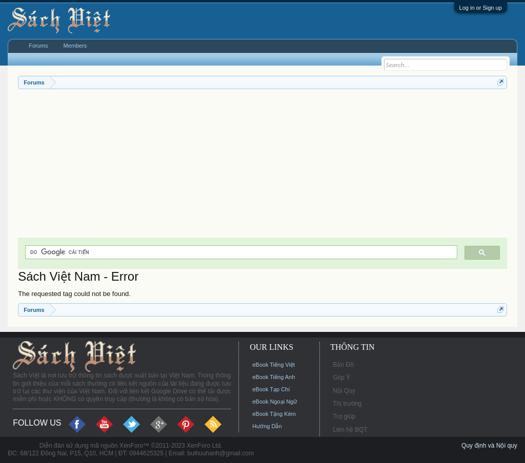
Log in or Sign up (480, 8)
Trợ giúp (344, 416)
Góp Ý (341, 377)
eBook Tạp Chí (271, 389)
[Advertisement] (262, 166)
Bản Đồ (343, 364)
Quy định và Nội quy (489, 445)
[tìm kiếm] (240, 252)
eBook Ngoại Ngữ (274, 401)
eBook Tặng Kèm (274, 414)
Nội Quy (344, 390)
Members (75, 46)
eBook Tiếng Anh (273, 377)
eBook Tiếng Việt (273, 365)
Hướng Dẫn (266, 426)
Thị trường (347, 403)
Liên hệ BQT (350, 429)
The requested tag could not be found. (74, 294)
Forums (38, 46)
